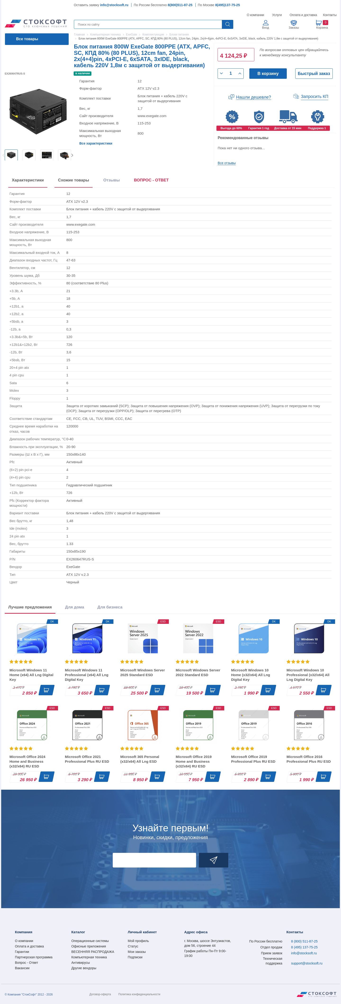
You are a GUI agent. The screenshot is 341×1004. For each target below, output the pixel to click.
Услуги (277, 15)
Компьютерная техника (89, 957)
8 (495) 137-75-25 (304, 947)
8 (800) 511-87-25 (304, 941)
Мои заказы (137, 952)
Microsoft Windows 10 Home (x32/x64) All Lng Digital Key (250, 675)
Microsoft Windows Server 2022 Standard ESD (198, 672)
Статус (133, 946)
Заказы (294, 27)
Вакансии (22, 968)
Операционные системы (90, 941)
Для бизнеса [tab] (109, 607)
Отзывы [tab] (111, 180)
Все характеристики (95, 143)
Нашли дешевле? (253, 97)
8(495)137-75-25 (227, 5)
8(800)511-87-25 (180, 5)
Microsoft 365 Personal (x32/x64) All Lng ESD (139, 759)
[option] (11, 155)
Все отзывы (227, 163)
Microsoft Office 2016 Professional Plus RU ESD (309, 759)
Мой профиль (138, 941)
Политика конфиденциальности (139, 994)
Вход (265, 27)
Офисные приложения (88, 946)
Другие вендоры (83, 968)
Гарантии (22, 952)
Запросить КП (314, 96)
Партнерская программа (34, 957)
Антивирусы (80, 962)
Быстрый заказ (314, 73)
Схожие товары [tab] (73, 180)
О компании (256, 15)
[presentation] (151, 181)
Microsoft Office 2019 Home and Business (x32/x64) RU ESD (194, 761)
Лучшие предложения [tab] (30, 607)
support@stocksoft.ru (307, 963)
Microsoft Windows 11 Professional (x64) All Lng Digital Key (86, 675)
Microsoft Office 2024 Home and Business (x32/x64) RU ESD (27, 761)
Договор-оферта (100, 994)
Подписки (135, 957)
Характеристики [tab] (28, 180)
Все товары (27, 39)
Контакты (329, 15)
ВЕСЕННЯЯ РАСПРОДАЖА (92, 952)
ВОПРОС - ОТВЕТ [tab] (151, 180)
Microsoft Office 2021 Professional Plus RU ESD (87, 759)
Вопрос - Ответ (26, 962)
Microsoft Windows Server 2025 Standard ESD (142, 672)
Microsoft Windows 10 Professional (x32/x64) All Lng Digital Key (308, 675)
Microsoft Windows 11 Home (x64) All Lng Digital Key (31, 675)
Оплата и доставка (302, 15)
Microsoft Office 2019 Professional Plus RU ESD (253, 759)
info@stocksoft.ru (114, 5)
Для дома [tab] (74, 607)
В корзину (267, 73)
